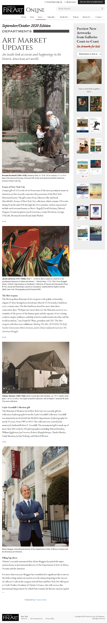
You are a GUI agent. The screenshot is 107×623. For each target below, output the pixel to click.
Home (23, 17)
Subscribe (51, 17)
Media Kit (64, 17)
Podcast (76, 17)
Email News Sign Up (53, 2)
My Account (70, 2)
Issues (40, 17)
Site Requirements (36, 618)
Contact (98, 17)
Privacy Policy (50, 618)
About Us (86, 17)
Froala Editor (41, 600)
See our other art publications (91, 2)
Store (32, 17)
